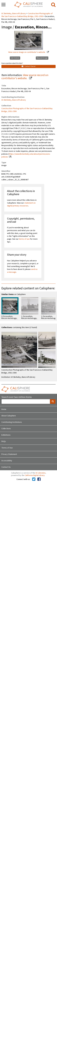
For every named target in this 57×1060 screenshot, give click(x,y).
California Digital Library (35, 475)
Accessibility (6, 460)
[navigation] (3, 4)
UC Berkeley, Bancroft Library (13, 13)
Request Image (42, 58)
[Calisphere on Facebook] (39, 479)
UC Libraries (40, 473)
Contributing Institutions (11, 422)
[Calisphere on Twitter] (33, 479)
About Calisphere (8, 415)
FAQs (3, 441)
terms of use (24, 239)
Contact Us (6, 467)
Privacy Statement (9, 454)
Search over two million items (16, 397)
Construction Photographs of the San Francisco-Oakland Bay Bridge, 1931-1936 (27, 15)
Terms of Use (7, 447)
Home (3, 409)
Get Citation (15, 58)
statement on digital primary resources (21, 204)
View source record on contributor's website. (24, 76)
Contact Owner (29, 66)
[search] (53, 4)
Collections (6, 428)
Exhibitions (6, 435)
